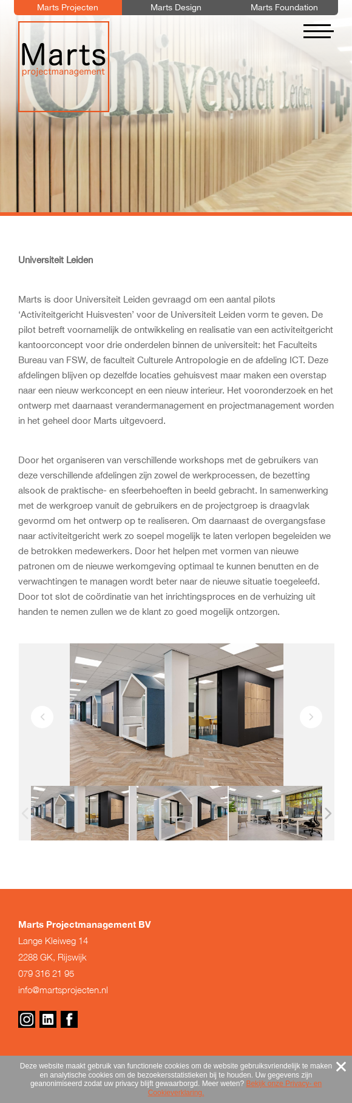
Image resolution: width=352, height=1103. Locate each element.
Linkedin (47, 1019)
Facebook (69, 1019)
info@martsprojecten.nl (63, 989)
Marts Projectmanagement (63, 66)
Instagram (26, 1019)
